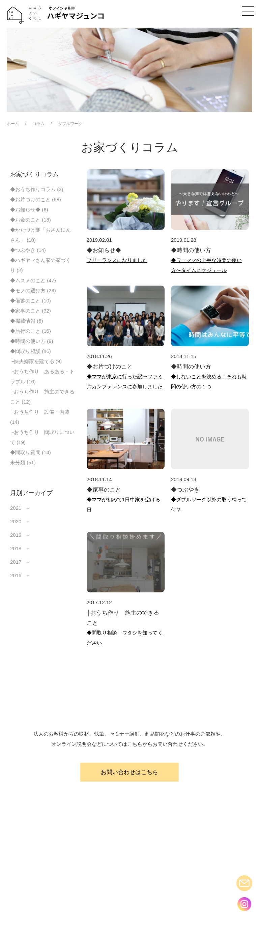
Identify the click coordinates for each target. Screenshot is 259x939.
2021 (15, 508)
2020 (15, 521)
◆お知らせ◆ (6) (29, 209)
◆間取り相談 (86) (30, 351)
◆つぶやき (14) (28, 250)
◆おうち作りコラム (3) (36, 189)
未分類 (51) (23, 462)
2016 (15, 575)
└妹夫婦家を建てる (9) (36, 361)
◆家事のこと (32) (30, 311)
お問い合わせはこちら (129, 772)
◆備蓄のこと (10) (30, 300)
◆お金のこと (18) (30, 220)
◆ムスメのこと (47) (33, 280)
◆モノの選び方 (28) (33, 290)
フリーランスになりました (117, 260)
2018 (15, 548)
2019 (15, 535)
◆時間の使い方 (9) (31, 341)
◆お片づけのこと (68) (35, 199)
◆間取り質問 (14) (30, 452)
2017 (15, 562)
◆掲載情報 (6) (26, 321)
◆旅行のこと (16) (30, 331)
